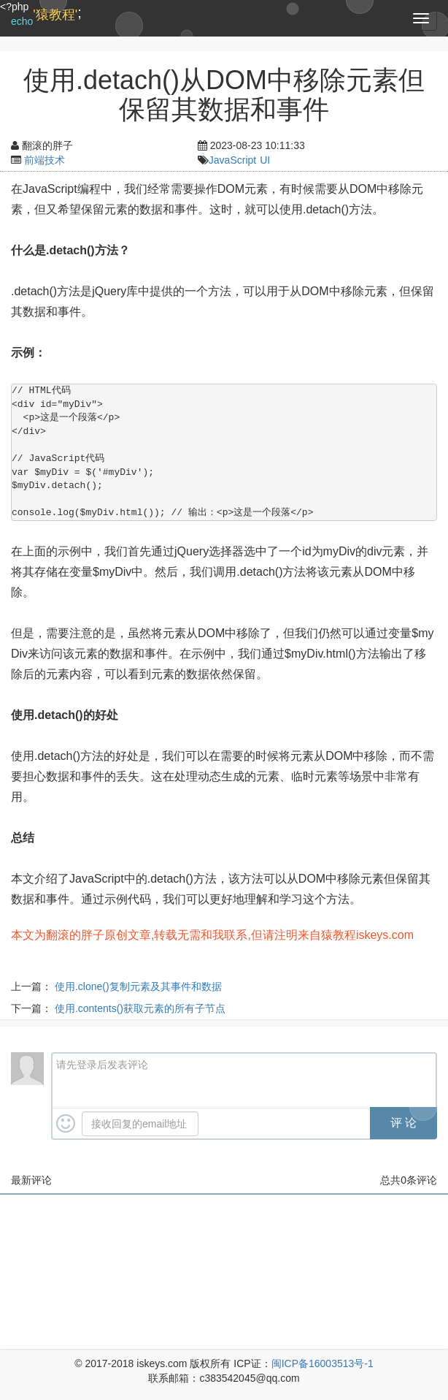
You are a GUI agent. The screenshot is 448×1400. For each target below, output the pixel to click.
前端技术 (44, 160)
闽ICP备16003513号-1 (322, 1363)
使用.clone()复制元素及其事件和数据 (138, 986)
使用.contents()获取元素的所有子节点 (140, 1008)
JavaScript (232, 160)
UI (265, 160)
